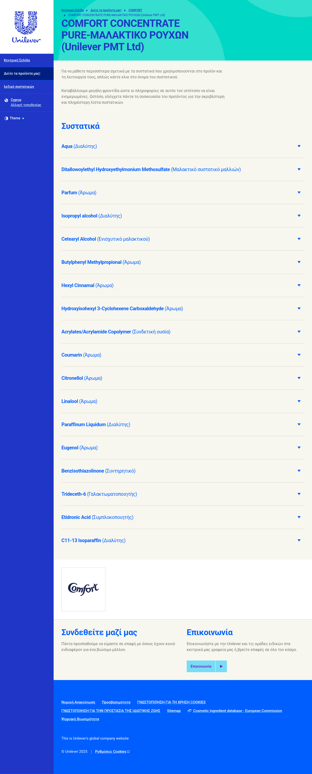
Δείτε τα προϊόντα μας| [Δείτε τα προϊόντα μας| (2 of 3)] (22, 73)
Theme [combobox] (14, 118)
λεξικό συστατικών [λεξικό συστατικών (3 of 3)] (19, 87)
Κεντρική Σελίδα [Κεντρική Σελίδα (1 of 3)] (17, 60)
